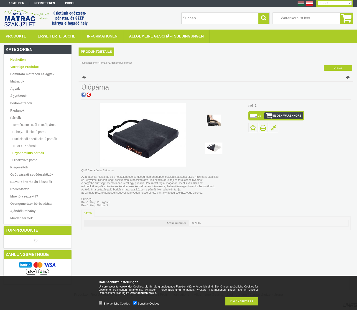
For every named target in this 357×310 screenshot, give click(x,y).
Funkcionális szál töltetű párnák (34, 139)
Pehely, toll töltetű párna (29, 132)
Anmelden (16, 3)
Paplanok (17, 110)
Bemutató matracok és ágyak (32, 74)
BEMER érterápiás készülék (31, 182)
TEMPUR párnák (24, 146)
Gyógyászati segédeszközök (31, 174)
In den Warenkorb (287, 115)
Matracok (17, 81)
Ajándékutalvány (23, 211)
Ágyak (15, 88)
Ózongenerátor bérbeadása (30, 203)
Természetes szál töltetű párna (34, 125)
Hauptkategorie (88, 62)
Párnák (15, 118)
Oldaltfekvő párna (24, 160)
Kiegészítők (19, 167)
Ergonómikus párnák (28, 153)
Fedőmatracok (21, 103)
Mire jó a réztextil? (24, 196)
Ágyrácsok (18, 96)
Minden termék (21, 218)
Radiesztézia (19, 189)
